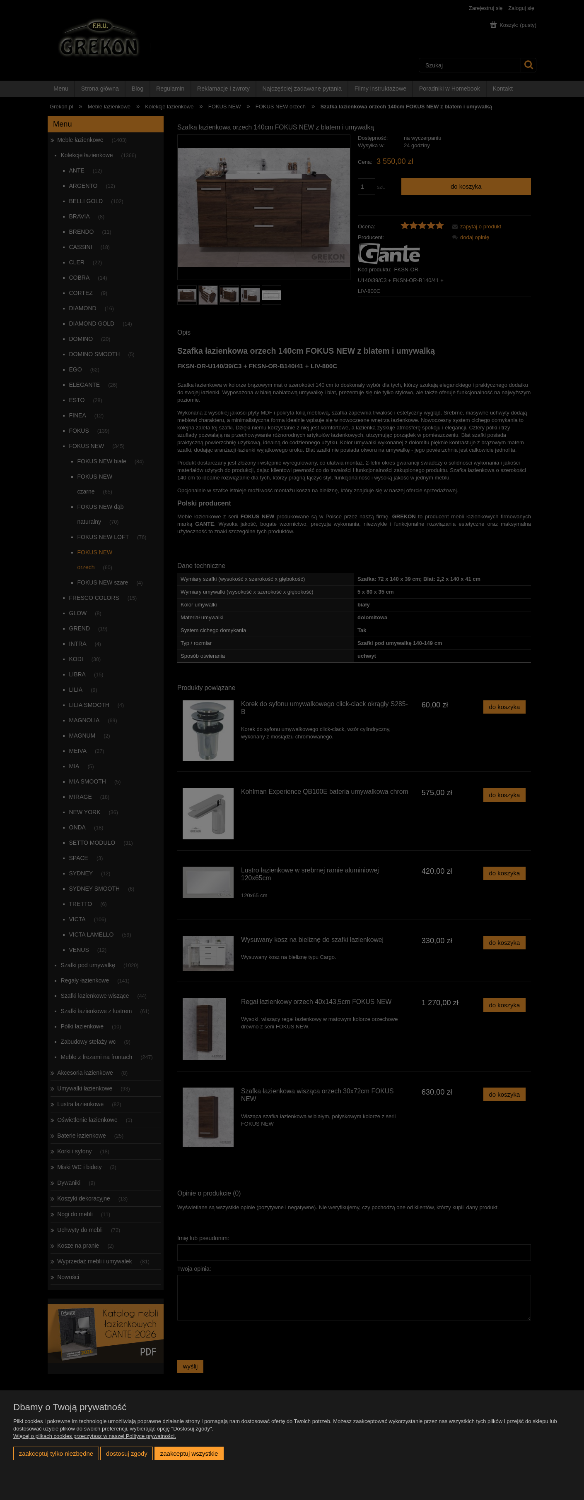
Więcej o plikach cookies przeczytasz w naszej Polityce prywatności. (94, 1436)
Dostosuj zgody (126, 1453)
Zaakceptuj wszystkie (189, 1453)
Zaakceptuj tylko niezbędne (56, 1453)
